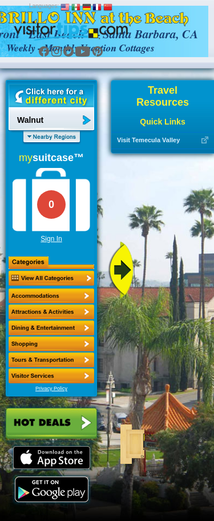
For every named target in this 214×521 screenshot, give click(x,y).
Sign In (51, 239)
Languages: (44, 6)
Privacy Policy (51, 388)
